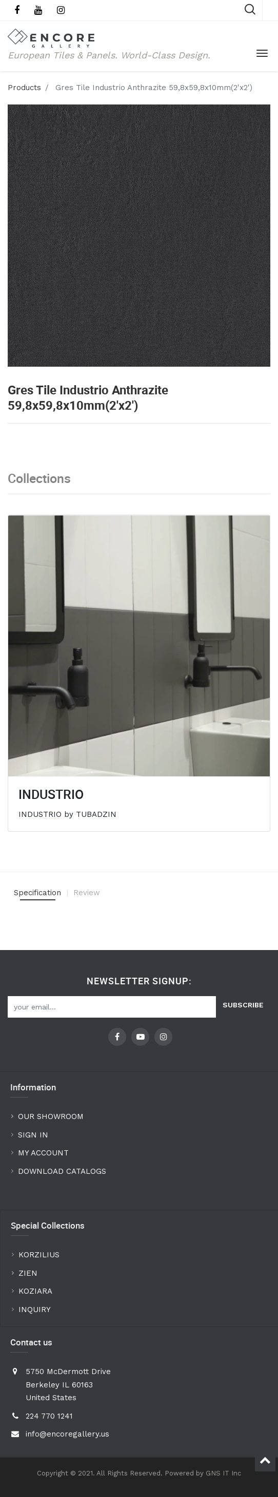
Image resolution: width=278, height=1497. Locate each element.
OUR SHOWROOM (51, 1116)
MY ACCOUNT (44, 1152)
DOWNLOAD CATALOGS (63, 1171)
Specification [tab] (37, 892)
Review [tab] (86, 892)
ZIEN (27, 1273)
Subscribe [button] (243, 1005)
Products (24, 87)
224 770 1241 (49, 1416)
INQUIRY (34, 1309)
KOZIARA (35, 1291)
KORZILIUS (38, 1254)
